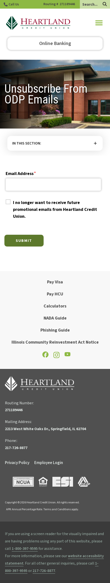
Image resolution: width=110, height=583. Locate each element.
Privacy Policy (17, 463)
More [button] (55, 143)
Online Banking (55, 43)
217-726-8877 (44, 570)
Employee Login (48, 463)
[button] (99, 23)
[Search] (105, 4)
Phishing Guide (55, 330)
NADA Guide (55, 318)
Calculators (55, 306)
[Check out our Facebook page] (45, 356)
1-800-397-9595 (25, 548)
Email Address (20, 174)
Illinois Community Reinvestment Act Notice (55, 342)
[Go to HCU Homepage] (38, 23)
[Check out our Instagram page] (56, 357)
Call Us (14, 4)
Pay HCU (55, 294)
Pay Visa (55, 282)
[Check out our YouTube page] (67, 355)
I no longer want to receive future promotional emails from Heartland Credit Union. (55, 209)
